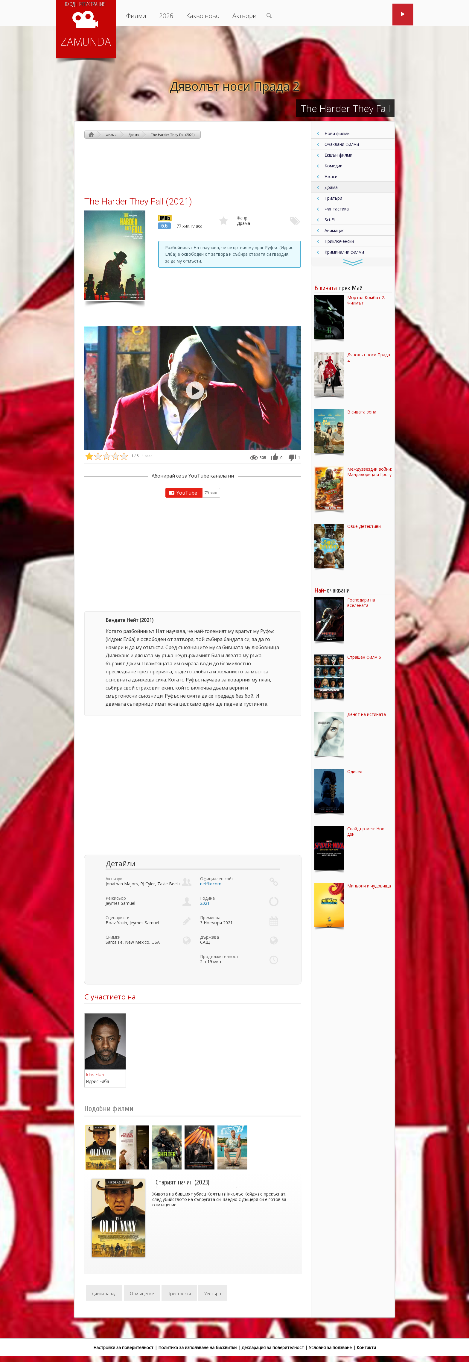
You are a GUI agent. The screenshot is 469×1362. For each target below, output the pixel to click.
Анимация (335, 230)
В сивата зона (361, 412)
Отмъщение (142, 1293)
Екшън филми (338, 155)
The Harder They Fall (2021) (172, 134)
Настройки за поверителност (123, 1347)
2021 (205, 903)
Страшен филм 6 (364, 657)
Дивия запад (104, 1293)
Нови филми (337, 133)
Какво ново (203, 15)
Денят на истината (366, 714)
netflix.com (210, 884)
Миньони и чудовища (369, 886)
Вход (70, 4)
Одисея (354, 771)
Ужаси (331, 176)
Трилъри (333, 198)
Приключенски (339, 241)
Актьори (244, 15)
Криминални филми (344, 252)
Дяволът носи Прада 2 (235, 86)
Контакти (366, 1347)
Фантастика (337, 209)
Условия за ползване (330, 1347)
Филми (136, 15)
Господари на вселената (361, 602)
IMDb (163, 217)
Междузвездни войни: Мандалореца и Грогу (369, 471)
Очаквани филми (342, 144)
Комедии (333, 166)
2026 (166, 15)
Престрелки (179, 1293)
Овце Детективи (364, 526)
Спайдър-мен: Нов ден (365, 831)
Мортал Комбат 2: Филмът (366, 300)
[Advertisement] (192, 167)
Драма (331, 187)
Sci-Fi (330, 219)
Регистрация (92, 4)
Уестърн (212, 1293)
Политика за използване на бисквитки (197, 1347)
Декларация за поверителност (272, 1347)
